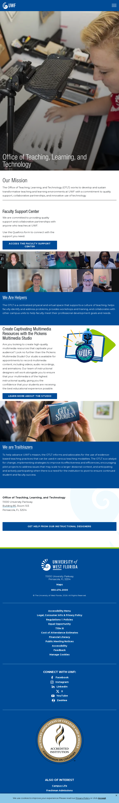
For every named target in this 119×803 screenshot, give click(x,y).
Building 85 (9, 505)
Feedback (60, 650)
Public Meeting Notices (60, 641)
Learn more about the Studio (30, 396)
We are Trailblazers (18, 447)
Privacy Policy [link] (50, 800)
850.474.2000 (59, 589)
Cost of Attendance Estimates (59, 632)
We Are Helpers (15, 298)
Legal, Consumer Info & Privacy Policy (59, 615)
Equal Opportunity (59, 623)
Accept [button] (66, 800)
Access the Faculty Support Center (30, 245)
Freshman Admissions (59, 790)
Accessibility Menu (59, 610)
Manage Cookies (59, 654)
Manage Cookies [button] (83, 800)
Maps (59, 584)
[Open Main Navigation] (114, 5)
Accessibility (59, 645)
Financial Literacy (59, 637)
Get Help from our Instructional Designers (59, 526)
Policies (68, 619)
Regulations (53, 619)
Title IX (59, 628)
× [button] (116, 795)
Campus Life (59, 785)
